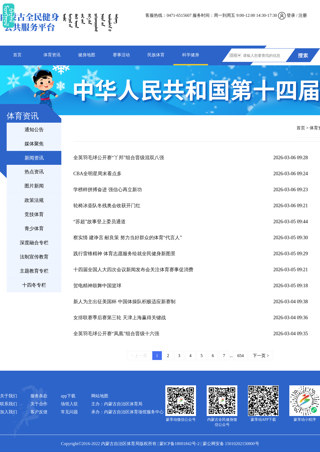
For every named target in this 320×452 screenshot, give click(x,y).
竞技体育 (34, 214)
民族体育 (156, 55)
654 (240, 355)
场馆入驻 (69, 404)
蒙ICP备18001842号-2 (179, 443)
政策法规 (34, 200)
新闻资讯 (34, 158)
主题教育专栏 (34, 271)
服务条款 (38, 396)
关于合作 (38, 404)
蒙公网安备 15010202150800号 (231, 443)
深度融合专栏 (34, 242)
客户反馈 (38, 412)
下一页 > (261, 355)
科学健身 (190, 55)
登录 (291, 15)
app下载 (68, 396)
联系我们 (8, 404)
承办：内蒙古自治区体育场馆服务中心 (127, 412)
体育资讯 (52, 55)
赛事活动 (121, 55)
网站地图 (99, 396)
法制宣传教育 (34, 256)
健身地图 (86, 55)
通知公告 (34, 129)
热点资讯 (34, 171)
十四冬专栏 (34, 285)
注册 (302, 15)
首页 (17, 55)
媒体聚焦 (34, 143)
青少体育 (34, 228)
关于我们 (8, 396)
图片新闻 (34, 186)
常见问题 (69, 412)
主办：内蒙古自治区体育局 (116, 404)
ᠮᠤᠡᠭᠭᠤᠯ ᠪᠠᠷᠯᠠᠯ (8, 15)
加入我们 (8, 412)
